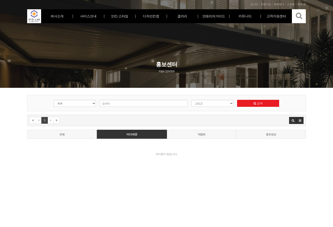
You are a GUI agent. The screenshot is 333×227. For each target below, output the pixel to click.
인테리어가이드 (213, 16)
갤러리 (182, 16)
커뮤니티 (244, 16)
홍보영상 (271, 134)
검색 (258, 103)
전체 (62, 134)
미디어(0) (131, 134)
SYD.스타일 (119, 16)
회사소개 (56, 16)
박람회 (201, 134)
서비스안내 (88, 16)
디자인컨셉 (151, 16)
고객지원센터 (276, 16)
